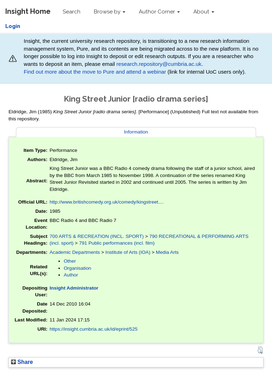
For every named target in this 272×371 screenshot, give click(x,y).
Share (22, 362)
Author (71, 275)
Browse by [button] (109, 11)
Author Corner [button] (159, 11)
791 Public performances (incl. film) (117, 243)
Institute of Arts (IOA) (128, 252)
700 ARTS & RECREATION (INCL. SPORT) (97, 236)
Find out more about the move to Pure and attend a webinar (95, 72)
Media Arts (167, 252)
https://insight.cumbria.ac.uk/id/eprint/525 (94, 329)
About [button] (203, 11)
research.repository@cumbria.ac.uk (159, 64)
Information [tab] (136, 132)
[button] (260, 350)
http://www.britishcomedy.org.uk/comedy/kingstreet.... (107, 202)
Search (71, 11)
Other (70, 261)
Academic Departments (75, 252)
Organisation (77, 268)
